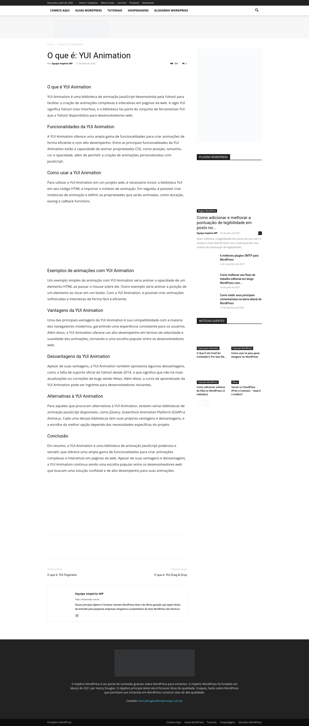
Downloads (148, 2)
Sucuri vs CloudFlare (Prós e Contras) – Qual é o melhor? (246, 391)
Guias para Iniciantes (208, 348)
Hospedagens (138, 10)
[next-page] (205, 402)
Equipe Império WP (62, 63)
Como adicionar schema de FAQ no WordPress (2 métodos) (211, 391)
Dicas (235, 382)
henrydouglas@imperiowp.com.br (160, 701)
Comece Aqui (60, 10)
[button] (257, 11)
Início (50, 44)
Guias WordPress (88, 10)
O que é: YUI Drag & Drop (170, 575)
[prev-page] (199, 402)
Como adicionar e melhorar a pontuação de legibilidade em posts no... (224, 222)
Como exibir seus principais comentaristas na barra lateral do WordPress (241, 299)
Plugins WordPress (207, 210)
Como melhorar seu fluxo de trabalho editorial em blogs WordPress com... (237, 279)
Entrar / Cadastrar (88, 2)
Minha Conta (107, 2)
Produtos (134, 2)
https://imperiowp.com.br (87, 599)
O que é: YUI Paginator (62, 575)
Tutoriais (114, 10)
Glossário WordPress (171, 10)
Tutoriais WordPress (242, 348)
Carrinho (121, 2)
